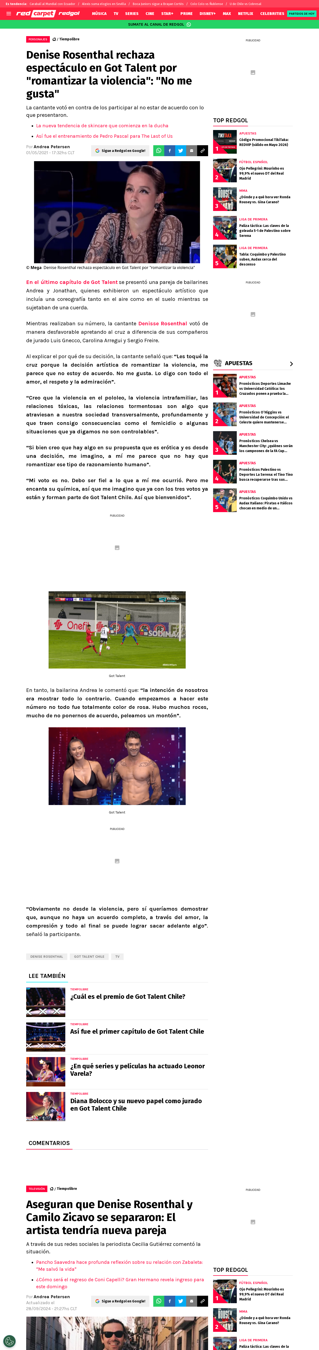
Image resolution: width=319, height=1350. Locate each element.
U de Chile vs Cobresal (245, 4)
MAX (227, 13)
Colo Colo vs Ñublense (206, 4)
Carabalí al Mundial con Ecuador (52, 4)
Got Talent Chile (89, 956)
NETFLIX (245, 13)
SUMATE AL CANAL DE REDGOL (159, 24)
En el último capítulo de (72, 282)
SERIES (132, 13)
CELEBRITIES (272, 13)
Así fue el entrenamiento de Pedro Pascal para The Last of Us (104, 136)
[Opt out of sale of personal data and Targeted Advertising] (9, 1341)
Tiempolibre (69, 39)
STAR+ (167, 13)
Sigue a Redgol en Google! (123, 151)
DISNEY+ (208, 13)
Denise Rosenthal (46, 956)
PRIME (186, 13)
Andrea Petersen (52, 146)
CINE (150, 13)
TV (116, 13)
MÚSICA (99, 13)
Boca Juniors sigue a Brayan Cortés (158, 4)
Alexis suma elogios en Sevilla (104, 4)
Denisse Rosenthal (164, 323)
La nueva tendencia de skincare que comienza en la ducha (102, 126)
